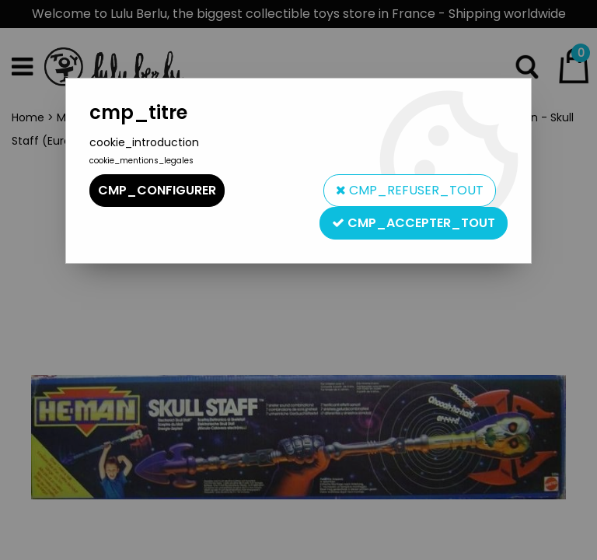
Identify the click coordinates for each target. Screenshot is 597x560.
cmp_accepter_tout (413, 223)
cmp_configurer (157, 190)
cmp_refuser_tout (410, 190)
